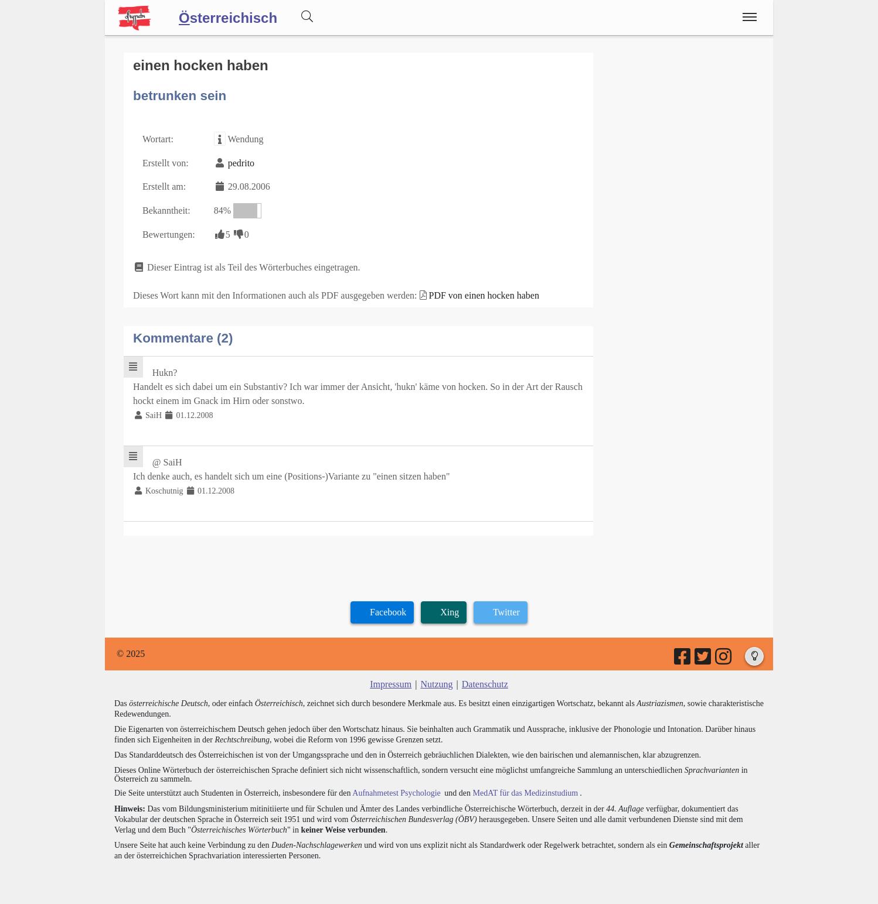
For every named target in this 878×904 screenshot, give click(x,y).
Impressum (390, 684)
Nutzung (436, 684)
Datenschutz (485, 684)
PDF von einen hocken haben (484, 295)
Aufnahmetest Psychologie (396, 793)
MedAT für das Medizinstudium (525, 793)
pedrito (241, 163)
